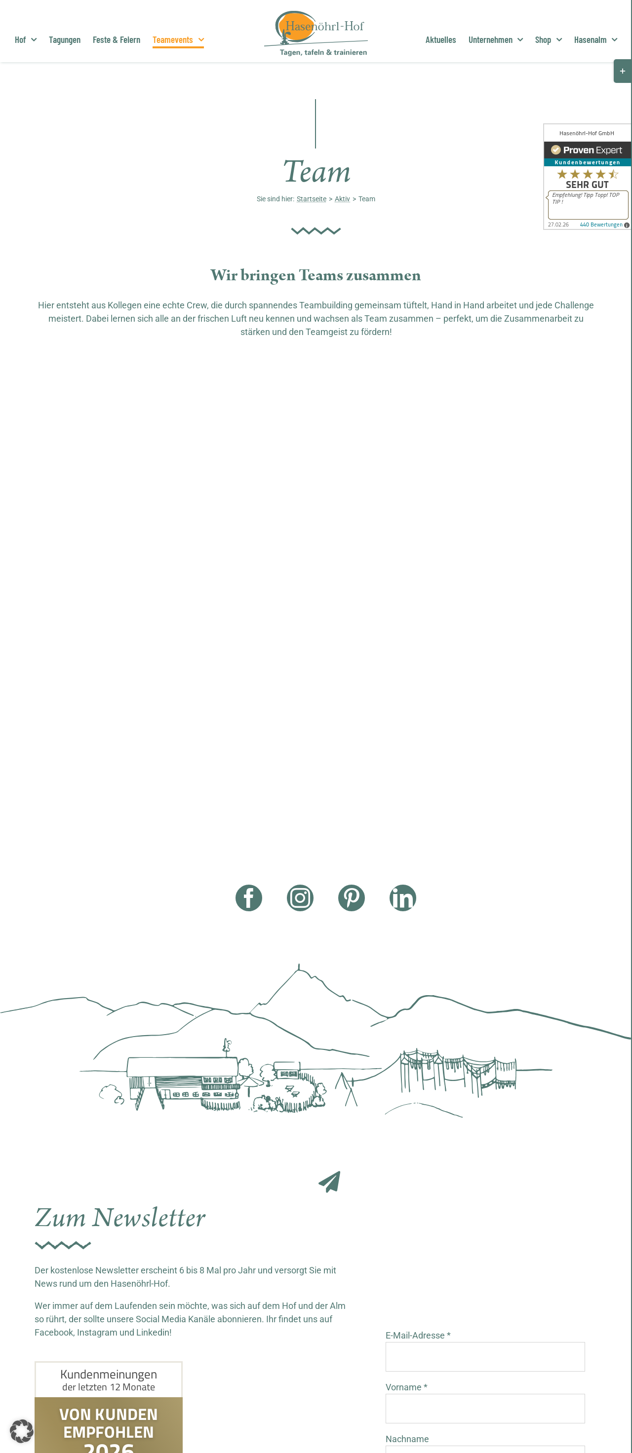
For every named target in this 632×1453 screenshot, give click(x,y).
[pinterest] (351, 1090)
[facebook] (249, 1090)
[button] (21, 1431)
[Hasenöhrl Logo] (316, 15)
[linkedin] (403, 1090)
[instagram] (300, 1090)
